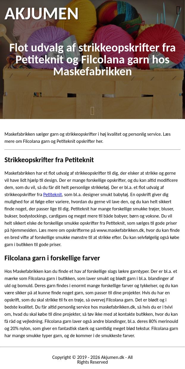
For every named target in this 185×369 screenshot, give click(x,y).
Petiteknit (52, 194)
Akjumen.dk (112, 357)
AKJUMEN (41, 13)
